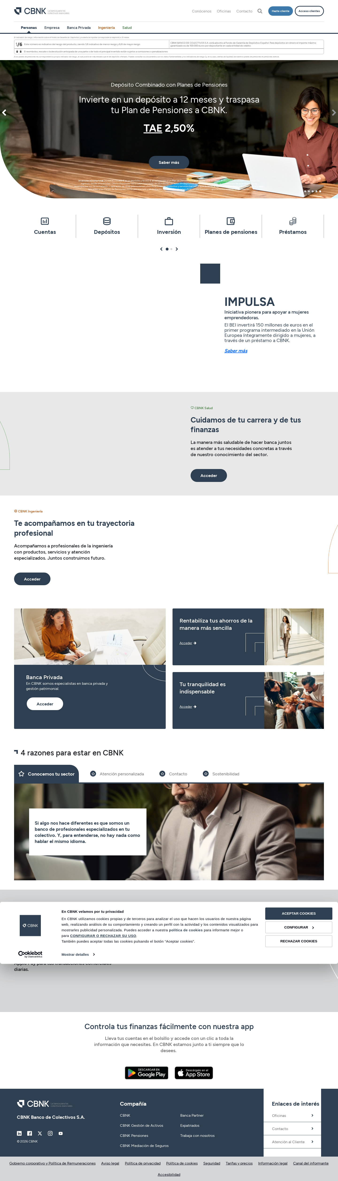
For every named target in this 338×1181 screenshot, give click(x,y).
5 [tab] (320, 191)
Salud (127, 27)
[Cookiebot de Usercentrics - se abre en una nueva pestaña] (30, 1171)
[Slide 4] (221, 773)
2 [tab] (309, 191)
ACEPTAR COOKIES (299, 1131)
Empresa (51, 27)
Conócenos (201, 11)
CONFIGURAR (299, 1145)
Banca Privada (79, 27)
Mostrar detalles (75, 1172)
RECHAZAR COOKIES (298, 1158)
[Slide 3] (173, 773)
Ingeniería (106, 27)
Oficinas (224, 11)
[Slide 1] (46, 773)
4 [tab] (316, 191)
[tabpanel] (169, 116)
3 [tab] (313, 191)
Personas (29, 27)
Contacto (244, 11)
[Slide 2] (117, 773)
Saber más (235, 350)
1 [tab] (305, 191)
